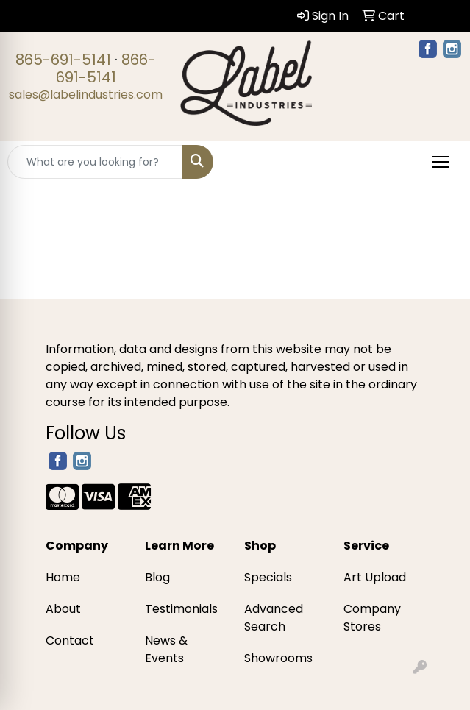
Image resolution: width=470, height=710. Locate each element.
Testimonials (181, 608)
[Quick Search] (94, 162)
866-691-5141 (106, 68)
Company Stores (372, 617)
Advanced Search (273, 617)
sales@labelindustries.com (86, 94)
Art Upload (374, 577)
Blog (157, 577)
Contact (70, 640)
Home (63, 577)
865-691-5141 (63, 59)
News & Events (166, 649)
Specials (268, 577)
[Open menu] (440, 162)
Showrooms (278, 658)
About (63, 608)
